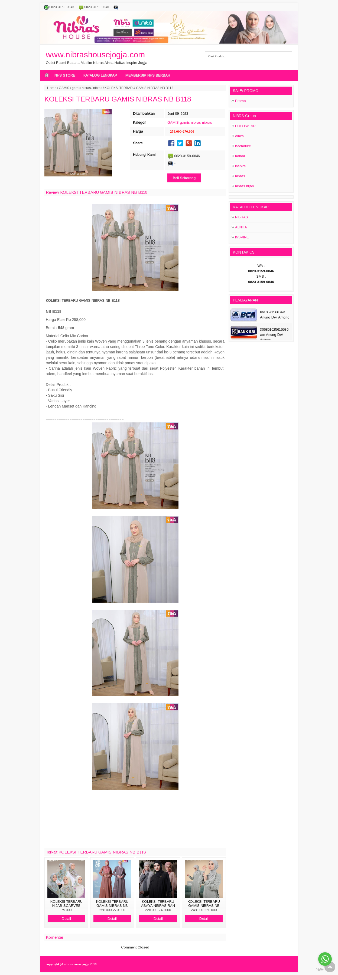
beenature (243, 146)
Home (51, 88)
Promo (240, 101)
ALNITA (241, 227)
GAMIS (64, 88)
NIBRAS (241, 217)
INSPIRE (242, 237)
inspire (240, 166)
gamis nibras (81, 88)
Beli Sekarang (184, 178)
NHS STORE (64, 75)
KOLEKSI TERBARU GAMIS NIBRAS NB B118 (117, 99)
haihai (240, 156)
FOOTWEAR (245, 126)
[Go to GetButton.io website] (325, 969)
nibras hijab (244, 186)
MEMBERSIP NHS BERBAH (147, 75)
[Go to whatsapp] (325, 959)
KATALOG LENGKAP (100, 75)
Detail (66, 919)
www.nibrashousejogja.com (95, 54)
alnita (239, 136)
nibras (97, 88)
